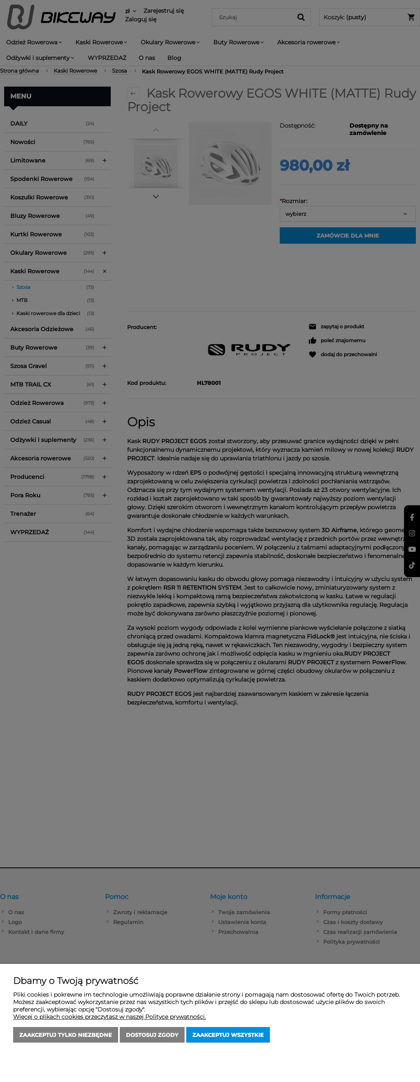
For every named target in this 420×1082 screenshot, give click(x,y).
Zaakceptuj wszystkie (228, 1035)
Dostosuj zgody (152, 1035)
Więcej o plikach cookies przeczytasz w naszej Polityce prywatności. (109, 1016)
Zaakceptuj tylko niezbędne (65, 1035)
